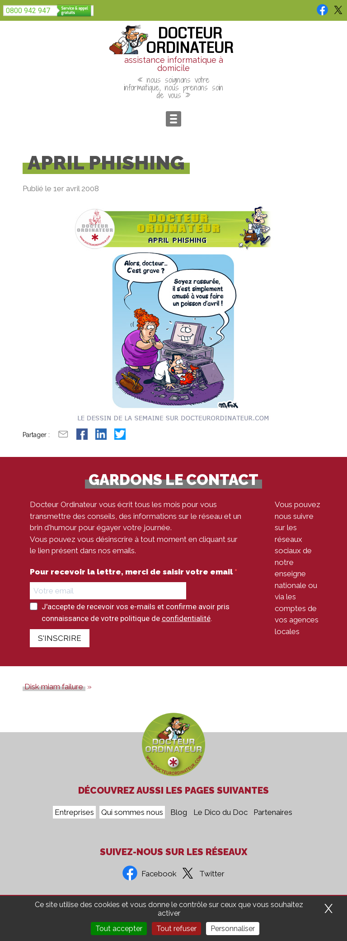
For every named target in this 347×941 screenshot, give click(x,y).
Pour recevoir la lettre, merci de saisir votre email (132, 572)
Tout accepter (118, 928)
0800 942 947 (28, 10)
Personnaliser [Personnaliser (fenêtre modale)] (233, 928)
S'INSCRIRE (59, 638)
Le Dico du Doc (220, 812)
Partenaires (272, 812)
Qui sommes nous (132, 812)
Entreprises (74, 812)
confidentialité (186, 618)
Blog (178, 812)
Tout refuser (176, 928)
